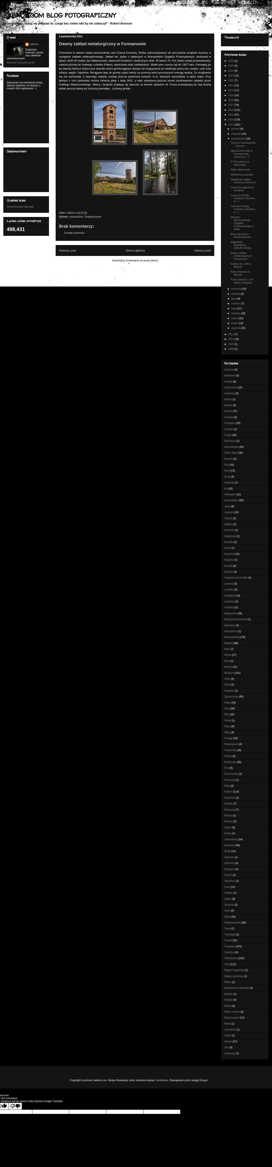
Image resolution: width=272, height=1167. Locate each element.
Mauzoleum (230, 631)
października (238, 138)
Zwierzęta (229, 1053)
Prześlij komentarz (74, 232)
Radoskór (229, 797)
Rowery (228, 821)
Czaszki (228, 429)
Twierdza (229, 952)
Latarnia (228, 583)
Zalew (227, 1035)
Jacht (227, 506)
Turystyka (229, 946)
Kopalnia (229, 554)
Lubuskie (229, 601)
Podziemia (230, 750)
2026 (231, 60)
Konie (227, 547)
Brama (228, 399)
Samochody (230, 839)
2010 (231, 344)
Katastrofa (230, 536)
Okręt (227, 684)
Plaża (227, 726)
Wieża (227, 1005)
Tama (227, 928)
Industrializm (76, 216)
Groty (227, 476)
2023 (231, 75)
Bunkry (228, 411)
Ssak (227, 887)
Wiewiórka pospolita (242, 174)
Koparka (229, 559)
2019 (231, 95)
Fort (226, 464)
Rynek (227, 827)
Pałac (227, 702)
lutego (235, 323)
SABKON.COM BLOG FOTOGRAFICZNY (59, 15)
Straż (227, 910)
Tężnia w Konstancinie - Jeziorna (243, 144)
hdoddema (162, 1080)
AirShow (229, 369)
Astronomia (230, 387)
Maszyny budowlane (235, 619)
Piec (226, 714)
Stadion (228, 892)
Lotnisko (229, 589)
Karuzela (229, 530)
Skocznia (229, 863)
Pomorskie (230, 762)
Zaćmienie (230, 1029)
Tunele (228, 940)
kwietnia (236, 313)
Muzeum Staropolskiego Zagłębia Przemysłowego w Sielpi (242, 223)
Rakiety (228, 803)
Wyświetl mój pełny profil (20, 62)
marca (235, 318)
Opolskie (229, 690)
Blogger (203, 1080)
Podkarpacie (231, 744)
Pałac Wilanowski (240, 169)
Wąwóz (228, 994)
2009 (231, 348)
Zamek (228, 1041)
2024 (231, 70)
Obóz (227, 678)
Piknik (227, 720)
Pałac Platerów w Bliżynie (240, 273)
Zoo (226, 1047)
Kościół (228, 565)
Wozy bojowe (231, 1017)
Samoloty (229, 845)
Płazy (227, 732)
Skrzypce (229, 869)
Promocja (229, 779)
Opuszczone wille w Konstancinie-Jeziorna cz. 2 (242, 153)
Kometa (228, 542)
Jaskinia (228, 512)
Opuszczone (231, 696)
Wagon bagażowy (234, 970)
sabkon (34, 44)
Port (226, 768)
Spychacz (229, 880)
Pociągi (228, 738)
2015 (231, 114)
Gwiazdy (229, 482)
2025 (231, 65)
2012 (231, 334)
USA (227, 964)
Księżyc (228, 571)
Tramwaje (229, 934)
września (236, 288)
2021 (231, 85)
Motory (228, 666)
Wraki (227, 1023)
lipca (234, 298)
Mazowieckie (231, 637)
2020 (231, 90)
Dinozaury (230, 440)
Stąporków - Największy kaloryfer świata (241, 245)
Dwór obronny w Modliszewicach (241, 236)
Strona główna (135, 250)
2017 (231, 104)
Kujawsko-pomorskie (236, 577)
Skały (227, 851)
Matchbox (229, 625)
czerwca (236, 303)
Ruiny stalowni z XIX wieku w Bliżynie (242, 281)
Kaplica (228, 524)
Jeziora (228, 518)
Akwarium (229, 375)
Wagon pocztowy (233, 976)
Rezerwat (229, 809)
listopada (236, 133)
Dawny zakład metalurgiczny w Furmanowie (241, 256)
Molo (227, 649)
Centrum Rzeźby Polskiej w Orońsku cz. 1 (243, 209)
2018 (231, 100)
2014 (231, 119)
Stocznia (229, 904)
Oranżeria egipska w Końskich (242, 189)
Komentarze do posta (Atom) (142, 260)
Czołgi (227, 435)
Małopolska (230, 613)
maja (234, 308)
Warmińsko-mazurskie (236, 987)
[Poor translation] (15, 1106)
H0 (225, 488)
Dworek (228, 458)
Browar (228, 405)
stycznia (236, 328)
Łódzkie (228, 607)
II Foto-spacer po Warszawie (240, 163)
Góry (227, 470)
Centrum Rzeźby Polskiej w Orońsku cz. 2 (243, 198)
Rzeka (227, 833)
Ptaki (227, 785)
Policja (228, 756)
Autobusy (229, 393)
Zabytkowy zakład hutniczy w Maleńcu (243, 181)
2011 (231, 339)
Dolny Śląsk (230, 452)
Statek (227, 898)
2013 (231, 124)
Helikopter (230, 494)
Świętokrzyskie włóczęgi (20, 206)
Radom (228, 791)
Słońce (228, 875)
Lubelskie (229, 595)
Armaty (228, 381)
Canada (228, 417)
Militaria (228, 643)
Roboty (228, 815)
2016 (231, 109)
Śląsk (227, 916)
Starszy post (202, 250)
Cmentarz (229, 423)
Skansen (229, 857)
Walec (227, 982)
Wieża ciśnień (232, 1011)
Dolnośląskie (231, 446)
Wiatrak (228, 999)
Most (227, 661)
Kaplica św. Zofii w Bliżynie (241, 265)
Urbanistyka (230, 958)
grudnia (235, 128)
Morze (227, 654)
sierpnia (236, 293)
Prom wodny (231, 773)
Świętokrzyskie (93, 216)
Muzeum (229, 672)
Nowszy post (67, 250)
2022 (231, 80)
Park (227, 708)
